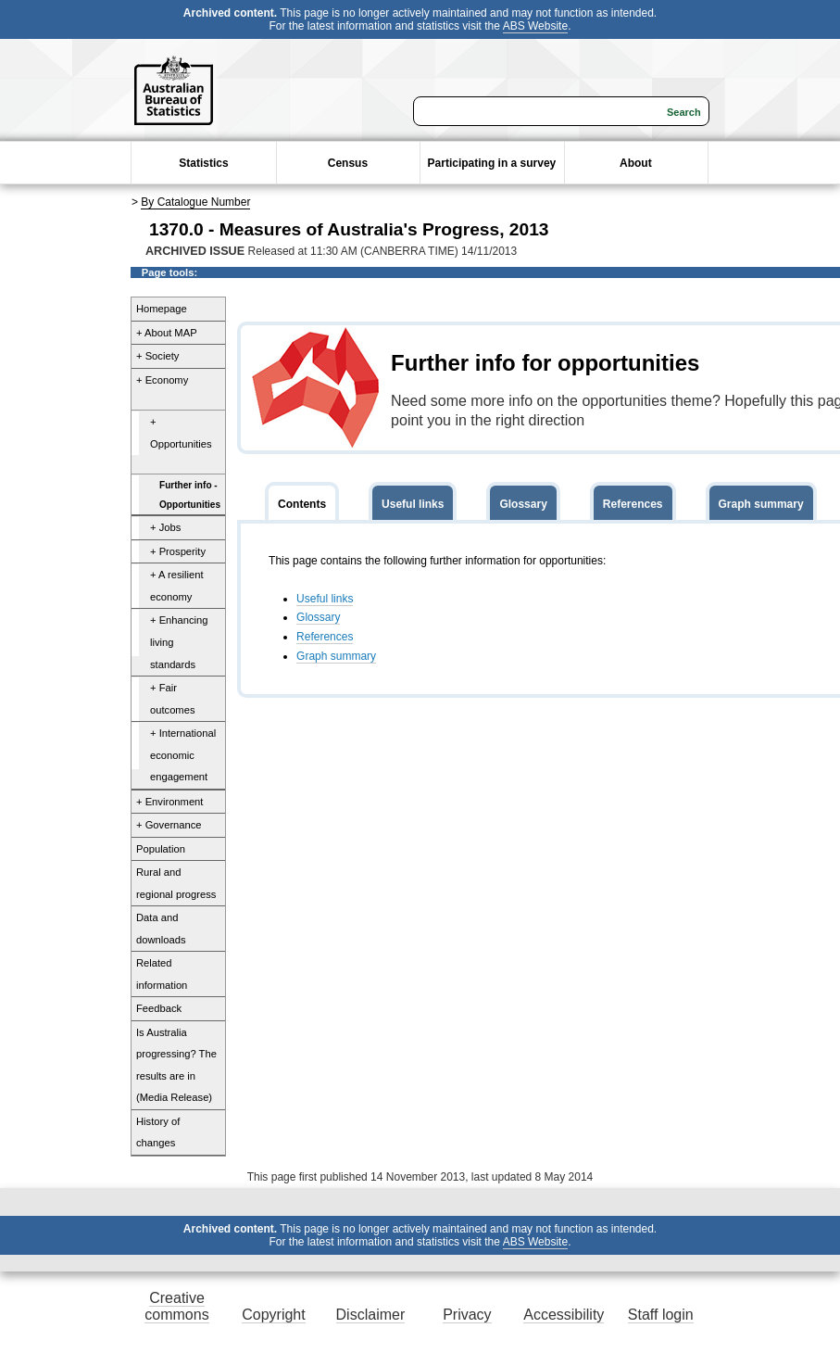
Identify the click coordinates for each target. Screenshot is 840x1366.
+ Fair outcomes (172, 698)
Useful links (324, 598)
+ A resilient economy (177, 585)
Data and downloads (161, 928)
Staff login (661, 1314)
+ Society (157, 355)
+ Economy (162, 380)
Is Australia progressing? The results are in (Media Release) (176, 1065)
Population (160, 848)
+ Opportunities (181, 432)
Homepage (161, 308)
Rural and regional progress (176, 883)
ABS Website (535, 25)
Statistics (203, 163)
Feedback (159, 1008)
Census (348, 163)
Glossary (318, 617)
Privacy (467, 1314)
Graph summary (336, 656)
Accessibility (563, 1314)
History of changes (158, 1132)
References (324, 636)
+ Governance (169, 824)
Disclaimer (371, 1314)
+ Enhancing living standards (179, 641)
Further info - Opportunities (189, 495)
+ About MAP (166, 332)
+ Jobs (165, 527)
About (636, 163)
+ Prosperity (178, 551)
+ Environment (169, 801)
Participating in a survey (492, 163)
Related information (161, 974)
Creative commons (176, 1306)
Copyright (273, 1314)
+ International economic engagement (183, 754)
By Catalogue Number (195, 202)
